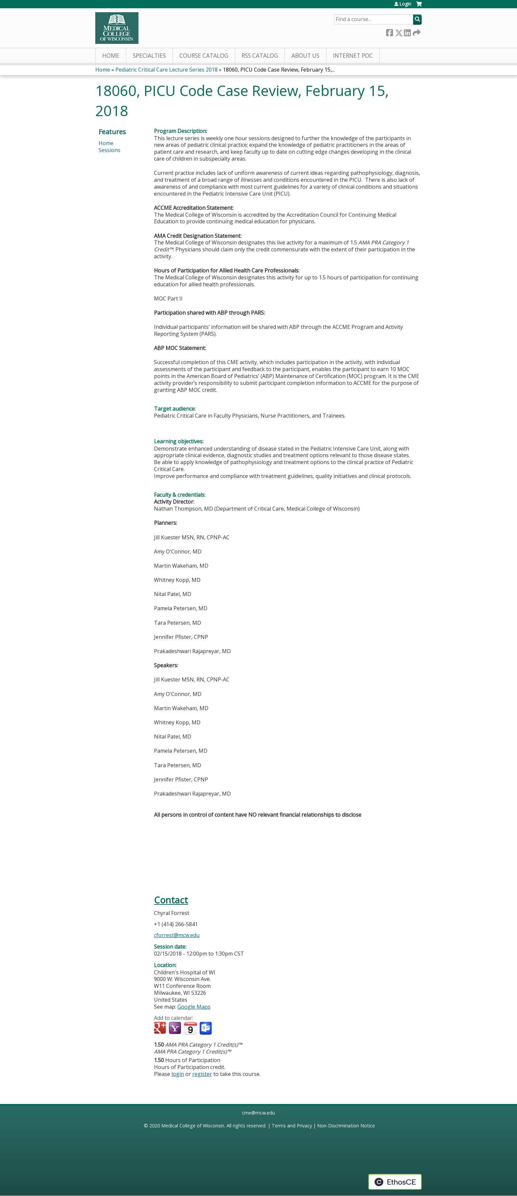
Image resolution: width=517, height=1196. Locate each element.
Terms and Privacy (292, 1125)
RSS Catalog (260, 55)
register (202, 1074)
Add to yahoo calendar (175, 1028)
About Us (305, 55)
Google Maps (193, 1006)
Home (110, 55)
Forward (416, 31)
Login (405, 4)
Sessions (109, 150)
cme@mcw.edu (258, 1113)
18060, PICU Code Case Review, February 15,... (279, 69)
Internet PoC (353, 55)
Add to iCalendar (190, 1028)
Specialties (149, 55)
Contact (171, 900)
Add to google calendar (160, 1028)
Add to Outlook (206, 1028)
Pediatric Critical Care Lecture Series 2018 (166, 69)
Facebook (389, 31)
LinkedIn (407, 31)
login (177, 1074)
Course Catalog (203, 55)
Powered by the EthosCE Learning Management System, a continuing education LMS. (395, 1182)
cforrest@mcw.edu (176, 935)
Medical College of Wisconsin (192, 1125)
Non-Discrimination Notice (346, 1125)
